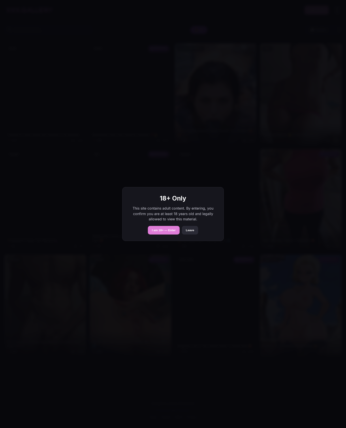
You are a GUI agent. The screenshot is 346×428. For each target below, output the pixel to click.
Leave (190, 230)
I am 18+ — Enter (164, 230)
